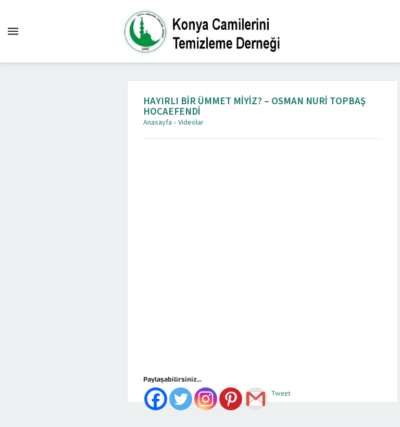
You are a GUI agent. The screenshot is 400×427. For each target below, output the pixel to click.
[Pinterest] (230, 398)
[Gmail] (255, 398)
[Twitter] (180, 398)
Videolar (191, 122)
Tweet (281, 393)
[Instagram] (205, 398)
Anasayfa (157, 122)
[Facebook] (155, 398)
